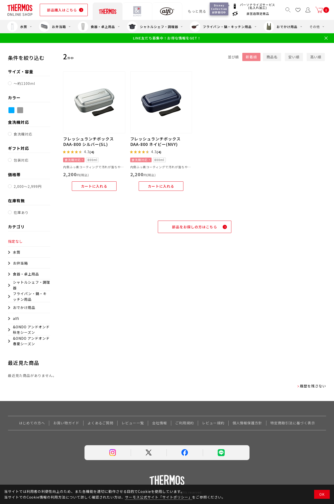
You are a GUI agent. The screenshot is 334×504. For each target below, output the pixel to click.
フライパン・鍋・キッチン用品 (220, 26)
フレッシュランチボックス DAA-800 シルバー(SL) (88, 141)
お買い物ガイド (66, 422)
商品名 (272, 56)
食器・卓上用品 (96, 26)
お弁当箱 (52, 26)
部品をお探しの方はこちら (194, 226)
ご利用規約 (184, 422)
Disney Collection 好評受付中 (219, 8)
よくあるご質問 (100, 422)
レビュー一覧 (133, 422)
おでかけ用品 (280, 26)
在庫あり (21, 212)
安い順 (293, 56)
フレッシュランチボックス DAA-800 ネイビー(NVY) (155, 141)
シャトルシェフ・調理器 (152, 26)
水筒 (17, 26)
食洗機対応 (23, 134)
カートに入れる (94, 186)
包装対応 (21, 160)
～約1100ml (24, 83)
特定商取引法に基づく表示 (292, 422)
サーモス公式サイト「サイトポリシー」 (158, 497)
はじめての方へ (32, 422)
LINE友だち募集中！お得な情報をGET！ (167, 38)
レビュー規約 (213, 422)
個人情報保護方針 (247, 422)
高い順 (315, 56)
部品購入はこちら (62, 9)
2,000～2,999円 (28, 186)
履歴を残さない (313, 385)
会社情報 (159, 422)
